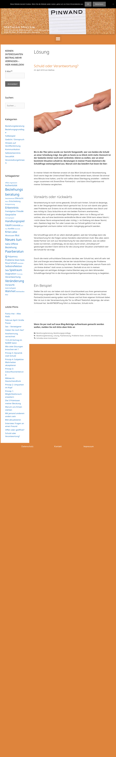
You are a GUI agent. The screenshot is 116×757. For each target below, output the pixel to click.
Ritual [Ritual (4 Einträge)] (7, 263)
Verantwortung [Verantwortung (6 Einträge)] (13, 276)
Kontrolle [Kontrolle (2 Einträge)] (17, 229)
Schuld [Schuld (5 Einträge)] (13, 263)
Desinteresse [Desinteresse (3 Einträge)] (9, 198)
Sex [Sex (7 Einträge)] (7, 270)
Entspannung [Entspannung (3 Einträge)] (10, 204)
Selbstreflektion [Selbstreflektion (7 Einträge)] (13, 266)
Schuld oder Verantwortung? (56, 66)
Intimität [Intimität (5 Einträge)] (16, 225)
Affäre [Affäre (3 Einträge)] (7, 183)
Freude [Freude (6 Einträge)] (20, 211)
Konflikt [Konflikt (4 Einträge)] (11, 228)
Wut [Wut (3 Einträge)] (6, 295)
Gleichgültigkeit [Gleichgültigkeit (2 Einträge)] (9, 218)
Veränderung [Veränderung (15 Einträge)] (14, 281)
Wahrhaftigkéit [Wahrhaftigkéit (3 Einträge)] (10, 288)
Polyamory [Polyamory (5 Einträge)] (13, 256)
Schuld (87, 336)
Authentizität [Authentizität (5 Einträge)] (11, 185)
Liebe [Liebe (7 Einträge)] (14, 231)
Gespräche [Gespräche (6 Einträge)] (10, 214)
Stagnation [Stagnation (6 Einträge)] (10, 273)
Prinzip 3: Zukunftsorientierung (14, 371)
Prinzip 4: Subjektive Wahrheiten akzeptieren (14, 362)
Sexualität (9, 156)
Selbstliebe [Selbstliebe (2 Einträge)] (20, 263)
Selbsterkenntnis (13, 153)
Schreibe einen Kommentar (47, 338)
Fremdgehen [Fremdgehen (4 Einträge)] (10, 211)
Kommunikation (12, 149)
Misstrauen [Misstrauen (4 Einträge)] (9, 235)
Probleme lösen (78, 336)
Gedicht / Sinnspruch (14, 139)
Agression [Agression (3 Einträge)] (13, 183)
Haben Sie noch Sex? (14, 330)
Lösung (56, 336)
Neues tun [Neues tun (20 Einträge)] (13, 239)
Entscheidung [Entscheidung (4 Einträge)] (15, 201)
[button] (58, 38)
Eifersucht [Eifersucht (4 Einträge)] (19, 198)
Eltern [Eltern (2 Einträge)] (7, 201)
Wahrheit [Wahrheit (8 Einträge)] (10, 291)
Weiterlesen (99, 4)
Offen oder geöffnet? (14, 429)
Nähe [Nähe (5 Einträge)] (7, 244)
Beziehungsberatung (44, 333)
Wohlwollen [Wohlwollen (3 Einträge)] (20, 291)
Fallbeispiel (10, 136)
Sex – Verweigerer (13, 326)
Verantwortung (97, 336)
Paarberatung (65, 336)
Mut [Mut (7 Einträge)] (17, 235)
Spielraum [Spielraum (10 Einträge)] (15, 270)
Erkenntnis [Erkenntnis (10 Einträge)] (11, 207)
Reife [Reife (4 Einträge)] (22, 260)
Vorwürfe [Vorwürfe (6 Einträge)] (10, 284)
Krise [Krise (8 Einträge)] (8, 231)
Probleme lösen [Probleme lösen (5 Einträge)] (12, 260)
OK (88, 4)
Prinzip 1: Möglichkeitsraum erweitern (13, 394)
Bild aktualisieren (13, 419)
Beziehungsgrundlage (62, 333)
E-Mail (8, 71)
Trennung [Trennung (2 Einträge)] (19, 274)
